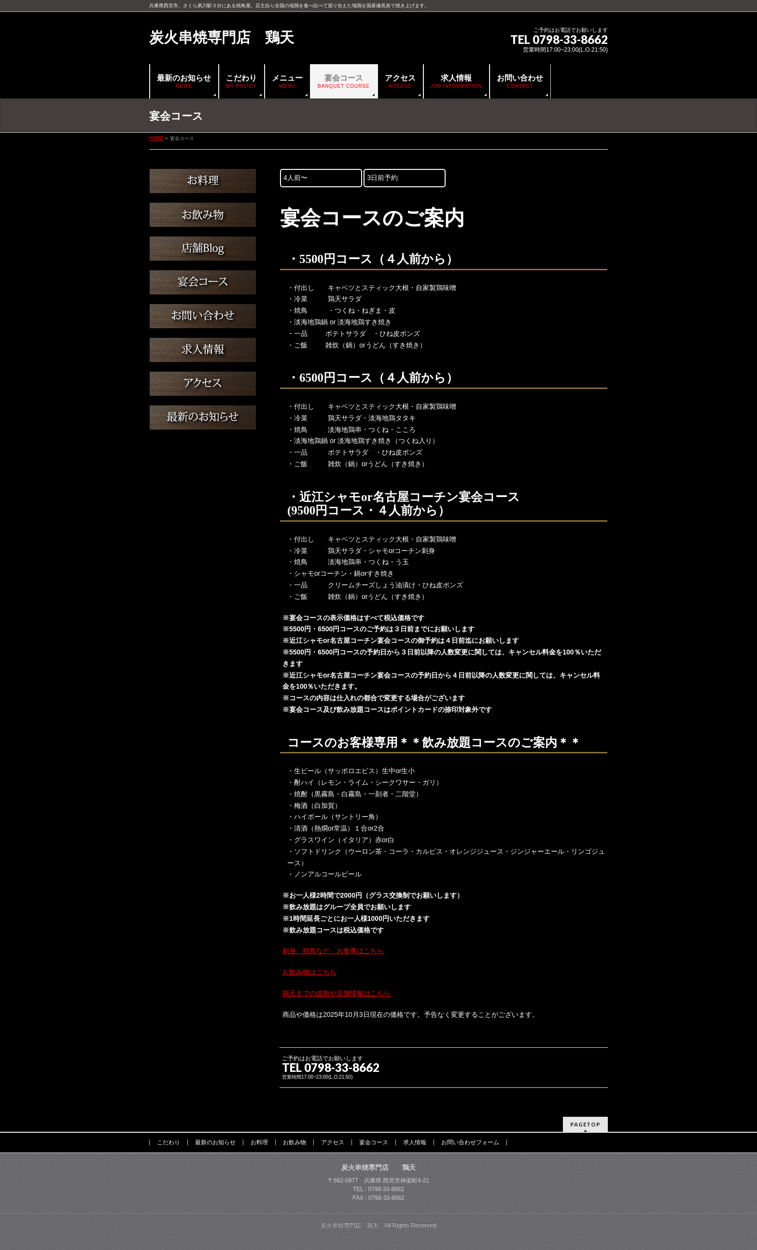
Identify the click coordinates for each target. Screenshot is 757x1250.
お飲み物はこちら (309, 972)
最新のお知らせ (215, 1142)
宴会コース (373, 1142)
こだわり (168, 1142)
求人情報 (414, 1142)
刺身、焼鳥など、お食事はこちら (333, 951)
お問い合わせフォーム (470, 1142)
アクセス (332, 1142)
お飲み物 (294, 1142)
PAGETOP (585, 1124)
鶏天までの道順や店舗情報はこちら (336, 993)
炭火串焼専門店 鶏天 (221, 37)
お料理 (259, 1142)
